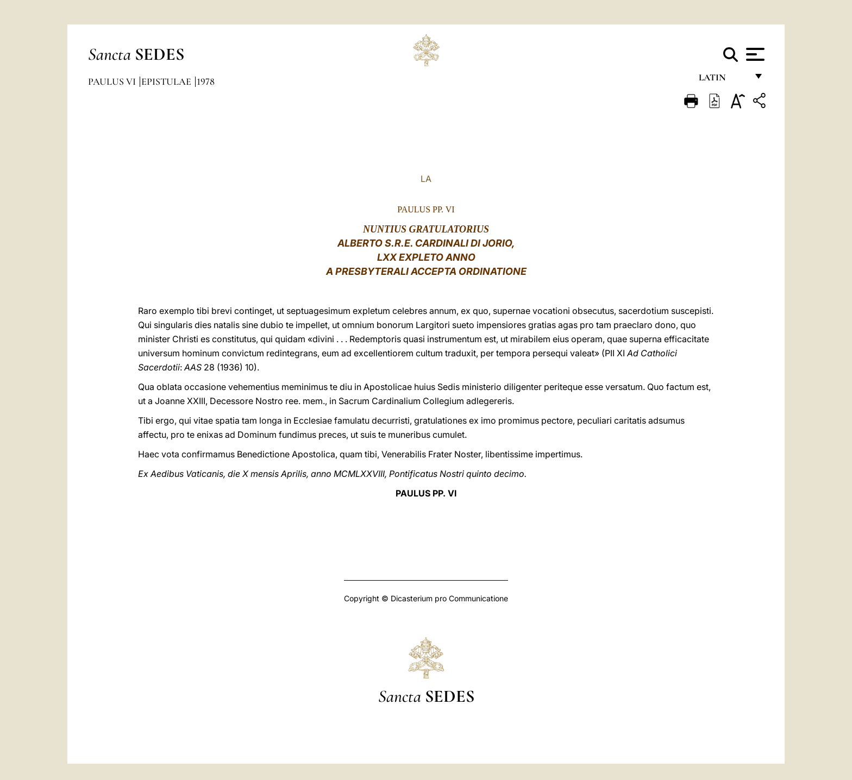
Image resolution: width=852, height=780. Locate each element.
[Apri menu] (754, 54)
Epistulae (167, 81)
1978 (206, 81)
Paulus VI (113, 81)
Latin (723, 80)
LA (426, 178)
